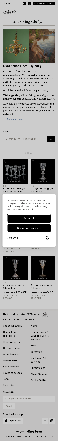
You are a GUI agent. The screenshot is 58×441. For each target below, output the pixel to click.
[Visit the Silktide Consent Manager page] (47, 238)
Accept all (29, 218)
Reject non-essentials (29, 228)
